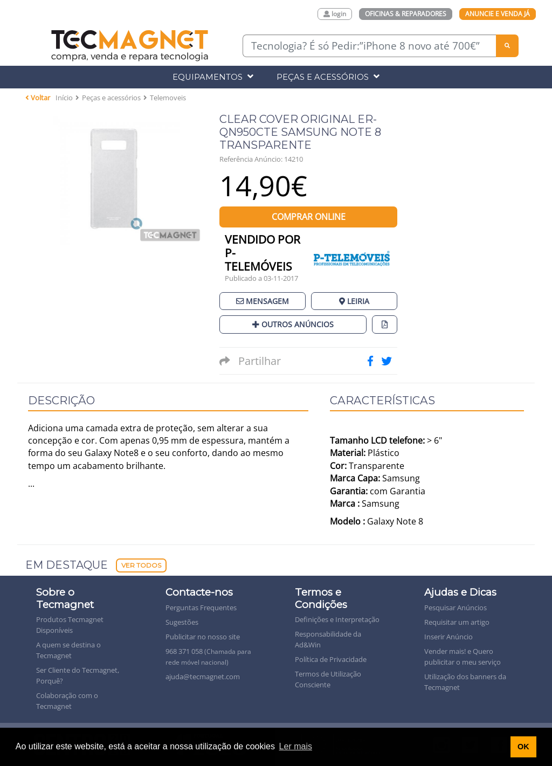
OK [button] (523, 746)
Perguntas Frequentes (201, 607)
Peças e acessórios (111, 97)
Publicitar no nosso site (202, 636)
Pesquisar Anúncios (455, 607)
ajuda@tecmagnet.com (202, 676)
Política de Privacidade (331, 659)
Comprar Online (309, 217)
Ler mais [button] (295, 746)
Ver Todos (141, 565)
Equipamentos (212, 77)
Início (64, 97)
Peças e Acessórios (328, 77)
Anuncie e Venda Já (497, 13)
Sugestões (181, 622)
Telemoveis (168, 97)
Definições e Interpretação (337, 619)
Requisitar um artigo (456, 622)
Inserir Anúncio (448, 636)
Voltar (37, 97)
